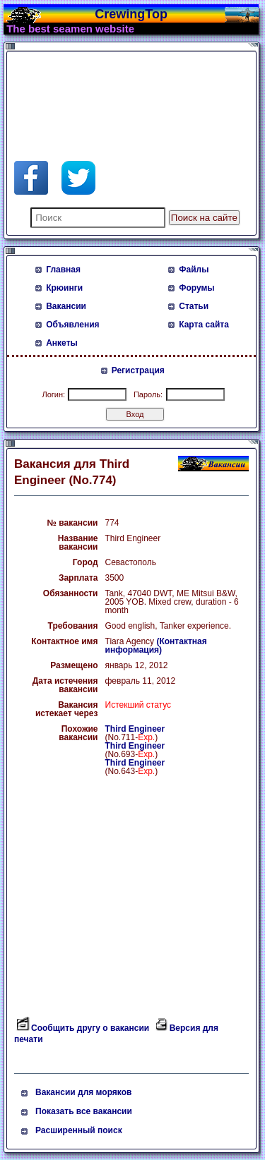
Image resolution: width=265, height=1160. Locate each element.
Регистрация (138, 370)
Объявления (72, 325)
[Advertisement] (127, 90)
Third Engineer (135, 729)
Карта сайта (204, 325)
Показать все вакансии (83, 1111)
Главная (63, 269)
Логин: (53, 394)
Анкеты (62, 343)
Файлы (193, 269)
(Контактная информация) (156, 645)
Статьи (193, 306)
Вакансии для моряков (83, 1092)
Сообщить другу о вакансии (90, 1028)
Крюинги (64, 288)
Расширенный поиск (78, 1130)
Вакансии (66, 306)
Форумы (196, 288)
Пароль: (148, 394)
